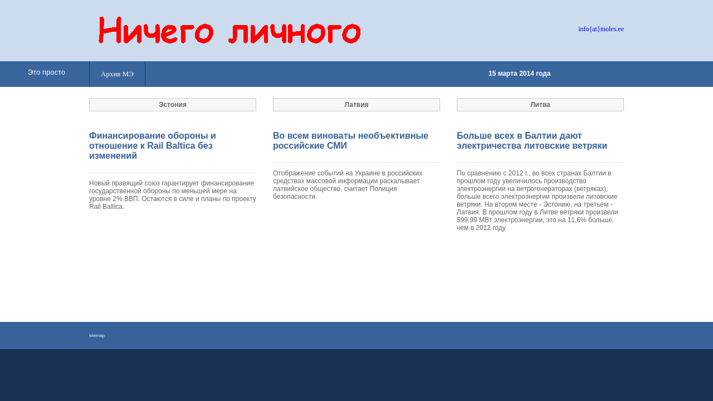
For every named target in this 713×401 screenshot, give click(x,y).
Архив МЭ (117, 74)
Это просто (46, 72)
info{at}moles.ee (601, 29)
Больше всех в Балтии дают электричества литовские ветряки (532, 140)
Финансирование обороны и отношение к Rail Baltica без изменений (152, 145)
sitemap (97, 335)
